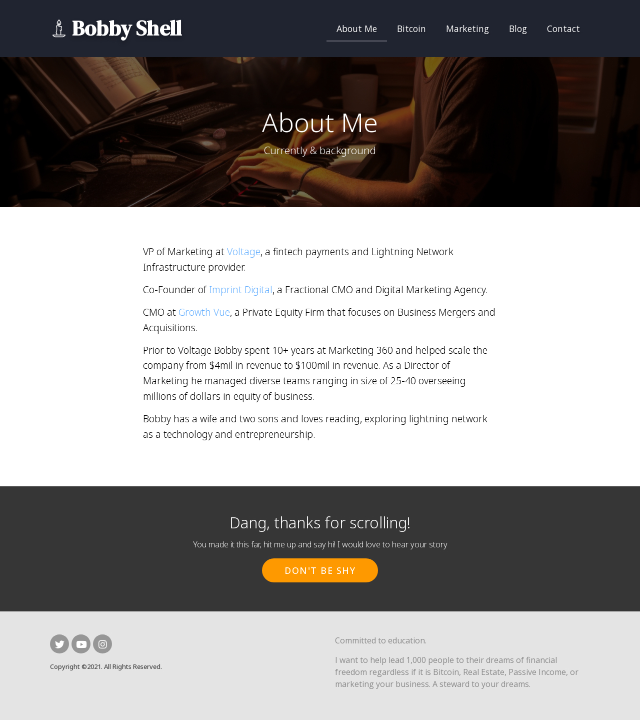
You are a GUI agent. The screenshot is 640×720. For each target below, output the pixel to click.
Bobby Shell (127, 28)
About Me (356, 29)
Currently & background (320, 150)
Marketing (467, 29)
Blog (518, 29)
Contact (563, 29)
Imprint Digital (240, 289)
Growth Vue (204, 312)
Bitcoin (411, 29)
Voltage (243, 251)
